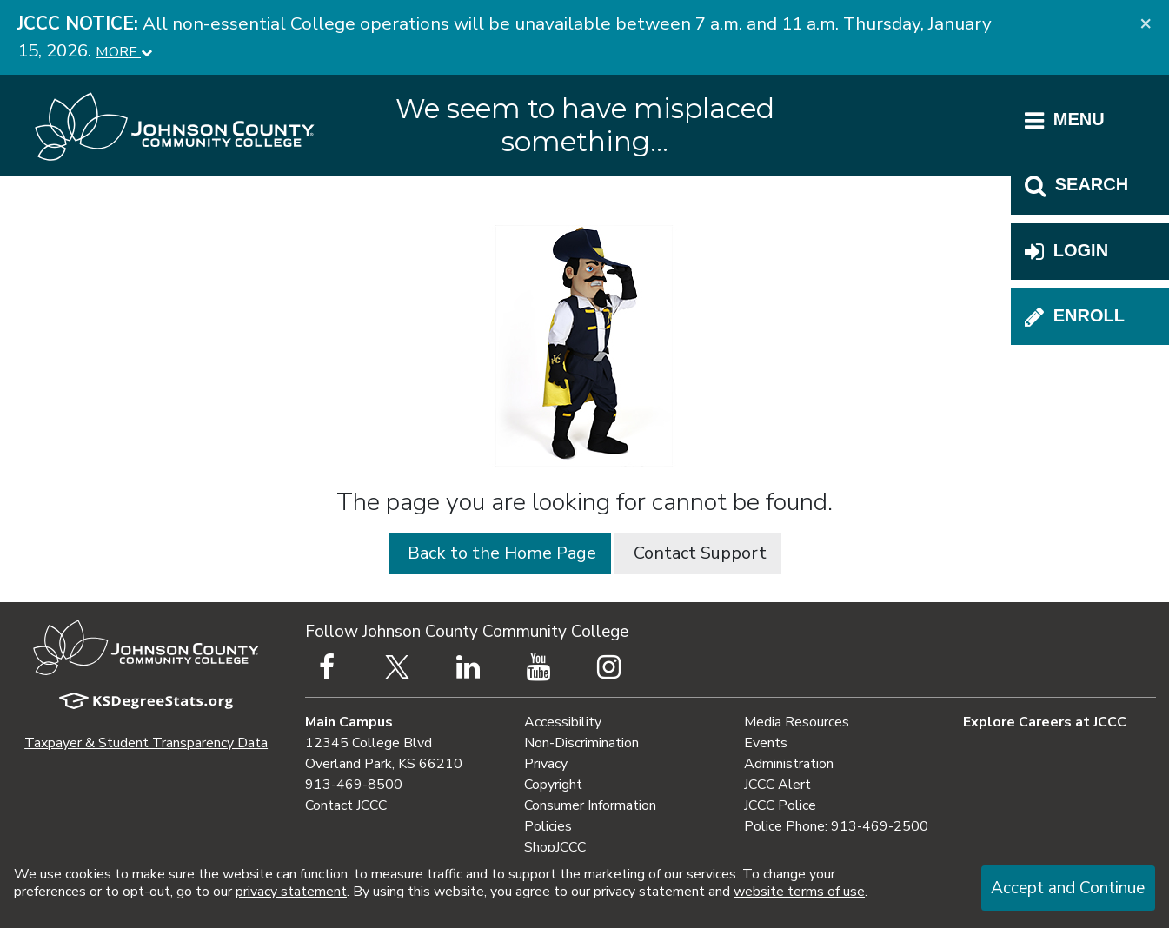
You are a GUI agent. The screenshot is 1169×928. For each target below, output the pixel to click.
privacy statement (291, 891)
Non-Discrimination (581, 742)
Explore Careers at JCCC (1044, 722)
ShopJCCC (555, 847)
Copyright (553, 784)
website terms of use (799, 891)
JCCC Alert (777, 784)
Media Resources (796, 722)
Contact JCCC (346, 805)
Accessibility (562, 722)
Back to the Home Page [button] (499, 553)
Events (765, 742)
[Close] (1145, 22)
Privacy (546, 763)
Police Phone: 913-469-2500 (836, 826)
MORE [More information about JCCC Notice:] (124, 52)
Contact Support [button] (698, 553)
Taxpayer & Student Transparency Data (146, 742)
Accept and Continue (1068, 888)
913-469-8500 (353, 784)
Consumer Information (590, 805)
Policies (548, 826)
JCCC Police (780, 805)
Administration (789, 763)
